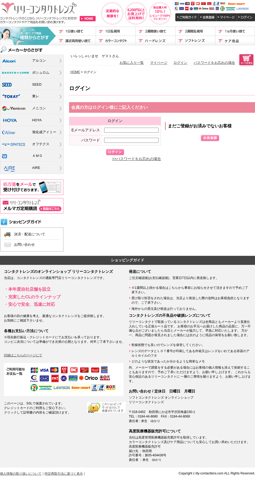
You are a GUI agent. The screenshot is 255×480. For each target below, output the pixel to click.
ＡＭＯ (37, 156)
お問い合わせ (24, 245)
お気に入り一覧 (132, 63)
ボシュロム (40, 72)
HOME (75, 72)
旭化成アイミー (44, 132)
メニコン (39, 108)
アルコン (39, 60)
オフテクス (40, 144)
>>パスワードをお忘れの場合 (136, 159)
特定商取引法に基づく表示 (64, 473)
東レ (35, 96)
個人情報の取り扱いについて (20, 473)
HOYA (37, 120)
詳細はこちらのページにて (23, 355)
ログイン (180, 63)
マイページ (158, 63)
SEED (36, 84)
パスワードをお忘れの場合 (214, 63)
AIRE (36, 168)
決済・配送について (29, 234)
